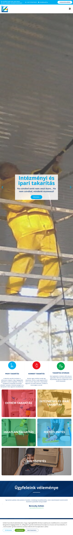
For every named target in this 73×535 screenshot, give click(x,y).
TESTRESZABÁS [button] (8, 530)
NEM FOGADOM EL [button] (31, 530)
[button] (2, 187)
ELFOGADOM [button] (20, 530)
